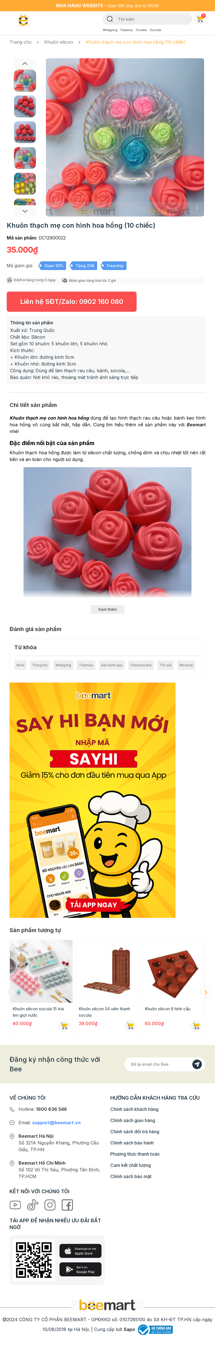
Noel (20, 665)
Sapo (129, 1329)
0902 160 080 (101, 301)
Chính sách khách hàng (134, 1109)
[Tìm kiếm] (110, 18)
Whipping (110, 30)
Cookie (141, 30)
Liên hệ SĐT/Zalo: (71, 301)
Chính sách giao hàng (132, 1120)
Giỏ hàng (201, 17)
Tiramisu (126, 30)
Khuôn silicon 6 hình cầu (167, 1008)
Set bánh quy (112, 665)
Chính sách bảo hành (132, 1143)
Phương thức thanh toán (135, 1154)
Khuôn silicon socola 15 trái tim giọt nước (38, 1012)
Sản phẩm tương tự (35, 930)
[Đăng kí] (197, 1064)
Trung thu (40, 665)
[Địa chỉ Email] (164, 1064)
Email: (49, 1122)
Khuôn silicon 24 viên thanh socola (104, 1012)
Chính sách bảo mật (130, 1176)
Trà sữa (166, 665)
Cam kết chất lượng (130, 1165)
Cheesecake (141, 665)
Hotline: (42, 1109)
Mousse (186, 665)
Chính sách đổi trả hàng (134, 1131)
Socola (155, 30)
